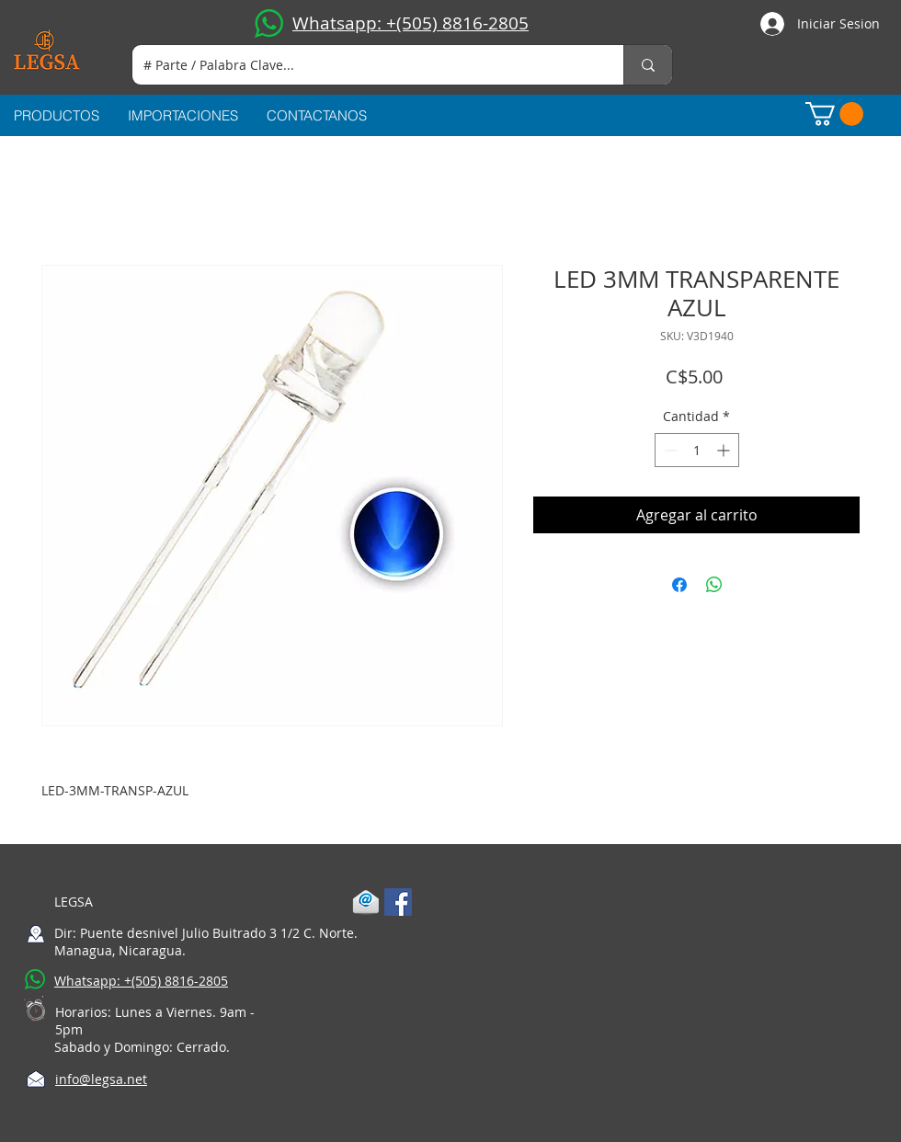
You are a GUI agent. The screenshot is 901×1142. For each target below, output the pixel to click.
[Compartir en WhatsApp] (714, 585)
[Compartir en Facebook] (679, 585)
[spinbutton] (696, 450)
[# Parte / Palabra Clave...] (364, 65)
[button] (834, 114)
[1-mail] (366, 902)
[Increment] (724, 450)
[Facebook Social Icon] (398, 902)
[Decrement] (668, 450)
